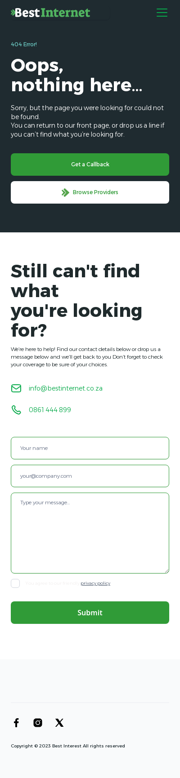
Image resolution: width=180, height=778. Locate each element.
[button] (160, 12)
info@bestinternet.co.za (66, 388)
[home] (60, 12)
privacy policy (95, 583)
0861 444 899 (50, 410)
